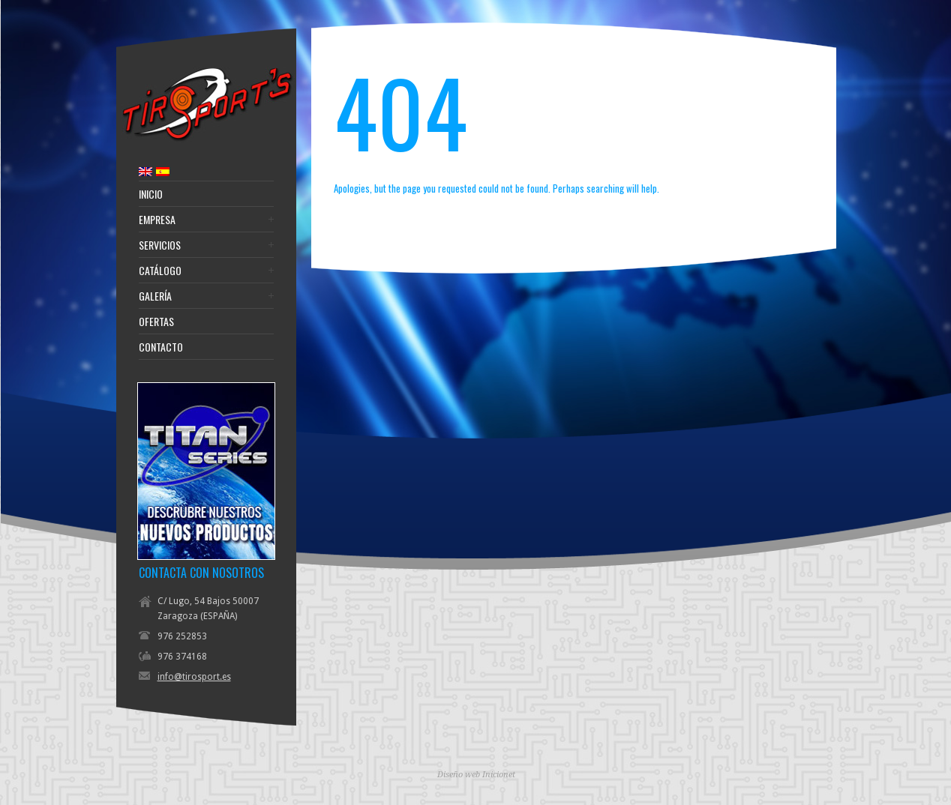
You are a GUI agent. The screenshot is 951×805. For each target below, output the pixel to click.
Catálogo (160, 270)
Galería (155, 296)
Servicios (160, 245)
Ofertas (156, 321)
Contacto (161, 347)
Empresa (157, 219)
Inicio (151, 194)
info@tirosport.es (194, 677)
